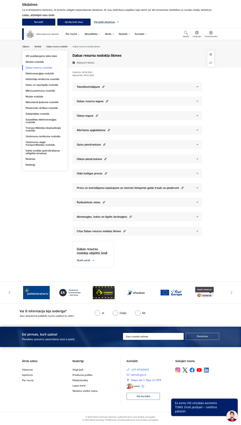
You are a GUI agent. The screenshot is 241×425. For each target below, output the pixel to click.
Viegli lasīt (77, 369)
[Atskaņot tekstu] (85, 63)
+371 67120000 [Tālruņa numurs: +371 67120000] (140, 369)
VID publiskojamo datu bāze (41, 56)
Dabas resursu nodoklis (39, 67)
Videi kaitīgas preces (89, 173)
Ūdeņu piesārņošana (89, 159)
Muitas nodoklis (34, 96)
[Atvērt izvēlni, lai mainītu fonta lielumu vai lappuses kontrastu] (211, 35)
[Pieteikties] (202, 336)
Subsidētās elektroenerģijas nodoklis (41, 121)
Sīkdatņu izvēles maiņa (85, 390)
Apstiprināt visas (74, 22)
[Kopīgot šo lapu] (210, 63)
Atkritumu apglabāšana (91, 130)
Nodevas (30, 158)
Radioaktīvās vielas (88, 202)
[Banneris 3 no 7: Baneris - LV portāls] (70, 292)
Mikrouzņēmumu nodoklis (40, 90)
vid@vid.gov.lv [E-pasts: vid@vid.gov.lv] (138, 374)
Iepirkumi (27, 375)
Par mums (28, 380)
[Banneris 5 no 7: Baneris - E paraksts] (137, 292)
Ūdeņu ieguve (85, 115)
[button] (103, 87)
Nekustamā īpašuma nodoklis (42, 102)
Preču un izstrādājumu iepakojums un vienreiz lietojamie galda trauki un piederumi (128, 188)
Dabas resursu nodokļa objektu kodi (92, 251)
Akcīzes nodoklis (35, 61)
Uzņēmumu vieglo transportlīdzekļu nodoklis (40, 143)
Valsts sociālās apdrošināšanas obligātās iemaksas (43, 152)
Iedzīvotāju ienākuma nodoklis (42, 79)
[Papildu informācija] (143, 386)
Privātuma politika (82, 375)
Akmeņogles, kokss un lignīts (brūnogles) (102, 216)
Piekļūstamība (80, 380)
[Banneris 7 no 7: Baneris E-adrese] (205, 292)
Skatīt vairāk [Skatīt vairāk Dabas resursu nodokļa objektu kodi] (83, 260)
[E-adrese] (133, 386)
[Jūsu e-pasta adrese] (153, 336)
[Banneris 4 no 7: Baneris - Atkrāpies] (104, 292)
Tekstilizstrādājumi (88, 86)
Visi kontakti (143, 396)
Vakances (27, 369)
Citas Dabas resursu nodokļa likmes (99, 231)
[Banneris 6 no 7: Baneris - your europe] (171, 292)
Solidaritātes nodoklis (37, 113)
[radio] (99, 313)
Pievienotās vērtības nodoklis (42, 108)
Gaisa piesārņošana (89, 144)
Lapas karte (79, 385)
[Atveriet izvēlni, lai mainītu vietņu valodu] (197, 34)
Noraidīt (38, 22)
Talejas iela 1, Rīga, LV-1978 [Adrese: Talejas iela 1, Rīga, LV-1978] (146, 380)
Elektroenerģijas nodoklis (40, 73)
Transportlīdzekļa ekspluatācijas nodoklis (43, 129)
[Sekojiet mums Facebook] (192, 370)
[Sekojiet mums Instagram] (177, 370)
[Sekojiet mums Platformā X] (184, 370)
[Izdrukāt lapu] (210, 54)
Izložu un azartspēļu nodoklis (42, 84)
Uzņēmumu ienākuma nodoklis (43, 136)
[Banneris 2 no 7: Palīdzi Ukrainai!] (36, 292)
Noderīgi (30, 164)
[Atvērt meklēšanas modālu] (186, 35)
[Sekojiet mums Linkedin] (206, 370)
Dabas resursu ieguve (90, 101)
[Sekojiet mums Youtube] (199, 370)
